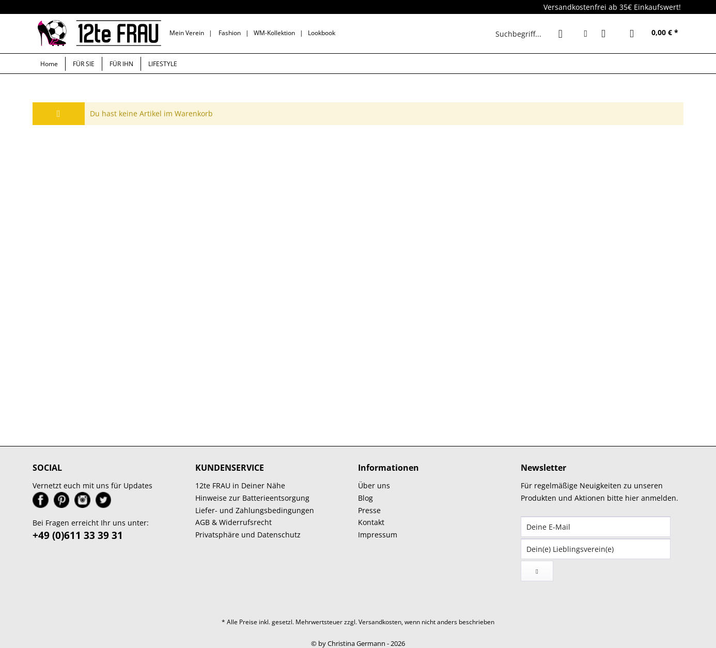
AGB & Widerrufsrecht (233, 522)
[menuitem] (531, 33)
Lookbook (321, 32)
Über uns (374, 485)
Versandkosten (380, 622)
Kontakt (371, 522)
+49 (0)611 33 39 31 (78, 535)
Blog (365, 498)
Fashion (230, 32)
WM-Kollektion (274, 32)
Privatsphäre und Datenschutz (248, 534)
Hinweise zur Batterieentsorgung (252, 498)
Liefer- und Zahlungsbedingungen (254, 510)
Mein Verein (186, 32)
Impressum (377, 534)
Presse (369, 510)
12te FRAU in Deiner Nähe (240, 485)
